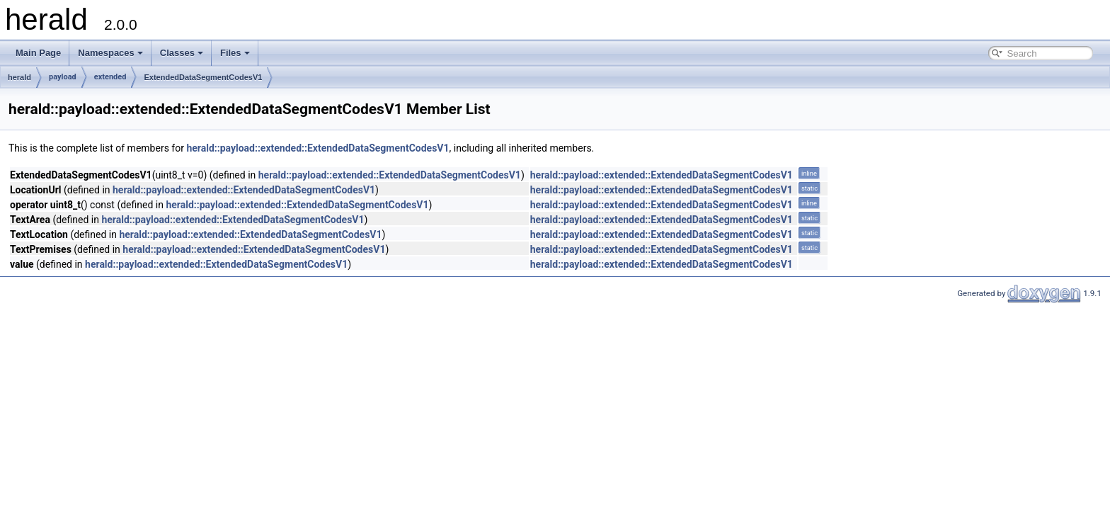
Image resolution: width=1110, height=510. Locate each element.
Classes (181, 52)
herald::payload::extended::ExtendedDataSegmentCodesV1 (317, 148)
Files (235, 52)
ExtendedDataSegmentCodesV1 (203, 77)
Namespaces (110, 52)
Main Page (38, 52)
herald (19, 77)
